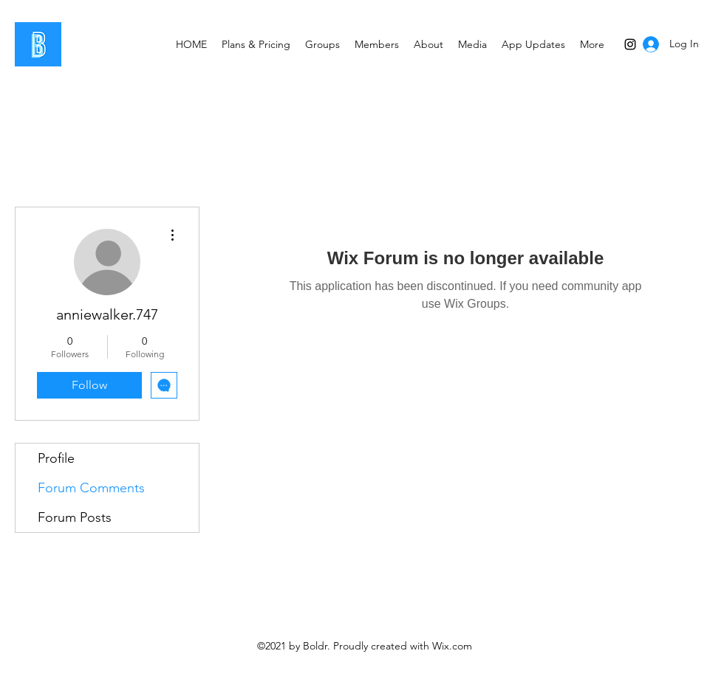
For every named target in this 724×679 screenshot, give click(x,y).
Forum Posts (75, 517)
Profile (56, 458)
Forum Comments (91, 488)
